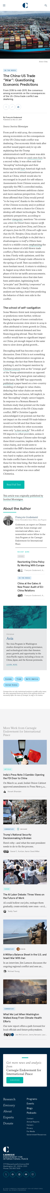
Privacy (30, 1128)
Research (9, 1099)
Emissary (23, 829)
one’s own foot (34, 157)
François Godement (14, 117)
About (7, 1111)
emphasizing (35, 244)
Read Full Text (14, 484)
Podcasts (31, 1112)
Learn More (11, 664)
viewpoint (17, 219)
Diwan (22, 949)
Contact (30, 1118)
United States (11, 685)
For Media (31, 1131)
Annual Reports (33, 1122)
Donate (8, 1123)
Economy (8, 679)
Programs (32, 1099)
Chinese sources (11, 368)
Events (30, 1103)
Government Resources (36, 1134)
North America (32, 679)
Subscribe (15, 1080)
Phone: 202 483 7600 (11, 1168)
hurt (23, 168)
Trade (19, 679)
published (8, 383)
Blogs (30, 1108)
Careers (30, 1125)
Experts (8, 1117)
